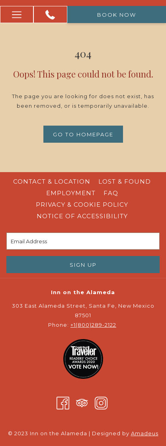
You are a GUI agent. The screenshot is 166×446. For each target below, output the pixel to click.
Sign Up (83, 265)
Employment (71, 193)
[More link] (16, 14)
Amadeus (144, 433)
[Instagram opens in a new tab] (101, 402)
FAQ (111, 193)
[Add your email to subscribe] (83, 241)
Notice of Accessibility (82, 216)
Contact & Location (51, 181)
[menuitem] (51, 181)
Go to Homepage (83, 134)
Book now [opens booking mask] (116, 15)
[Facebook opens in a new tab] (63, 402)
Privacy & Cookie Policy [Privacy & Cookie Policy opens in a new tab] (83, 204)
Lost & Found (124, 181)
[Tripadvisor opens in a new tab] (82, 402)
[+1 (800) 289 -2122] (50, 14)
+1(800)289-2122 (93, 325)
